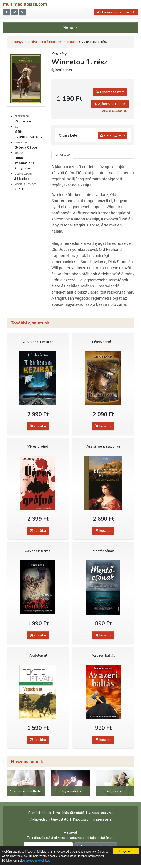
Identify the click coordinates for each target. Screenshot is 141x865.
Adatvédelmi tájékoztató (49, 819)
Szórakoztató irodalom (45, 41)
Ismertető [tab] (62, 154)
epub (105, 135)
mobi (119, 135)
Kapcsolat (80, 819)
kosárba (38, 426)
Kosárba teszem (110, 92)
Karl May (59, 53)
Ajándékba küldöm (110, 103)
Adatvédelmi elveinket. (36, 860)
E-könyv (17, 41)
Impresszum (101, 819)
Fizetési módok (39, 812)
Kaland (72, 41)
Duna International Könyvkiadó (25, 163)
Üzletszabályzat (101, 812)
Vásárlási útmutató (70, 812)
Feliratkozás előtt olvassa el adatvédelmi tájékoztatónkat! (70, 837)
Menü (70, 27)
